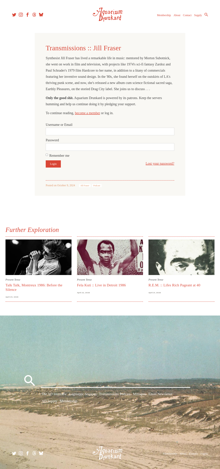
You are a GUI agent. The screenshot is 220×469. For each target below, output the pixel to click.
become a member (87, 113)
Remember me (59, 155)
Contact (187, 15)
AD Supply (49, 401)
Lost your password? (160, 163)
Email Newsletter (160, 394)
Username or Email (59, 125)
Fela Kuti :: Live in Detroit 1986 (101, 285)
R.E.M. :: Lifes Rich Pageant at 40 (174, 285)
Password (52, 140)
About (176, 15)
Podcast (96, 185)
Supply (198, 15)
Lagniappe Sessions (82, 394)
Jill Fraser (84, 185)
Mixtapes (139, 394)
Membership (164, 15)
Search (206, 14)
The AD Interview (54, 394)
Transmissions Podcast (114, 394)
